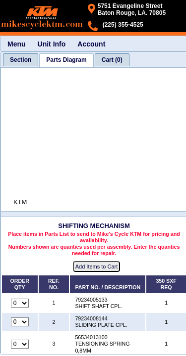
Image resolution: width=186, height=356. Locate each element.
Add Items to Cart (96, 266)
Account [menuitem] (91, 44)
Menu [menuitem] (16, 44)
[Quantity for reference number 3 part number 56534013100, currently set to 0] (20, 344)
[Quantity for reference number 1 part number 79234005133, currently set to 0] (20, 303)
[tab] (20, 59)
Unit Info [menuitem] (52, 44)
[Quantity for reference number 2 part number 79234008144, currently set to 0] (20, 321)
